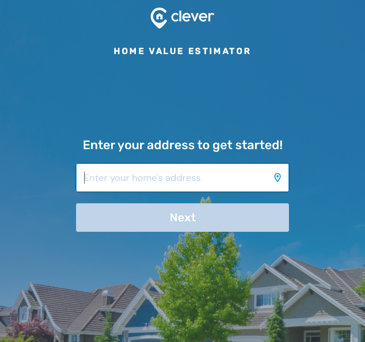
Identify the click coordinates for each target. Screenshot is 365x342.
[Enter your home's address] (182, 177)
